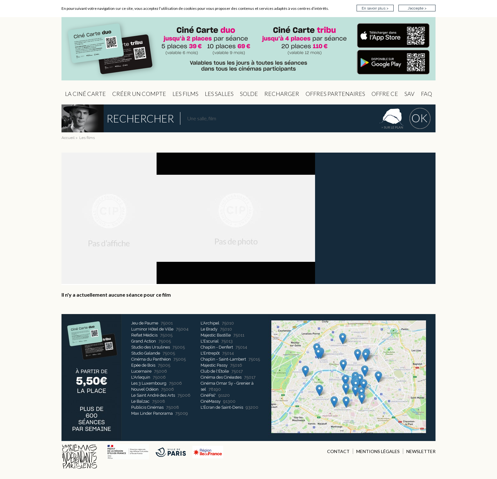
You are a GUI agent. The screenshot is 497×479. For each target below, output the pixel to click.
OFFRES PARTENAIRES (335, 93)
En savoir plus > (375, 8)
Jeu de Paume (144, 323)
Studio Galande (145, 353)
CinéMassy (211, 401)
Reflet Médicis (144, 335)
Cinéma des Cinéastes (221, 377)
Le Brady (209, 329)
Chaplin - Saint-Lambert (223, 359)
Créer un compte (139, 93)
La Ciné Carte (85, 93)
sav (409, 93)
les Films (185, 93)
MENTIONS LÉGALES (378, 451)
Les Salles (219, 93)
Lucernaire (141, 371)
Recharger (281, 93)
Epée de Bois (143, 365)
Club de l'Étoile (215, 371)
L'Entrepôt (210, 353)
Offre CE (384, 93)
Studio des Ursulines (150, 347)
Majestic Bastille (216, 335)
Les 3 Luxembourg (148, 383)
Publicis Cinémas (147, 407)
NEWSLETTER (421, 451)
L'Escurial (210, 341)
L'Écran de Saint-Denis (222, 407)
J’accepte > (417, 8)
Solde (249, 93)
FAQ (426, 93)
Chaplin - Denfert (217, 347)
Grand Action (143, 341)
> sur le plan (392, 127)
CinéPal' (208, 395)
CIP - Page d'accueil (248, 49)
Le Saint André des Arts (153, 395)
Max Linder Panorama (152, 413)
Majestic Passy (214, 365)
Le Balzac (140, 401)
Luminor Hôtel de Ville (152, 329)
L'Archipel (210, 323)
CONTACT (338, 451)
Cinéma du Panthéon (151, 359)
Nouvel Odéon (144, 389)
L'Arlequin (140, 377)
